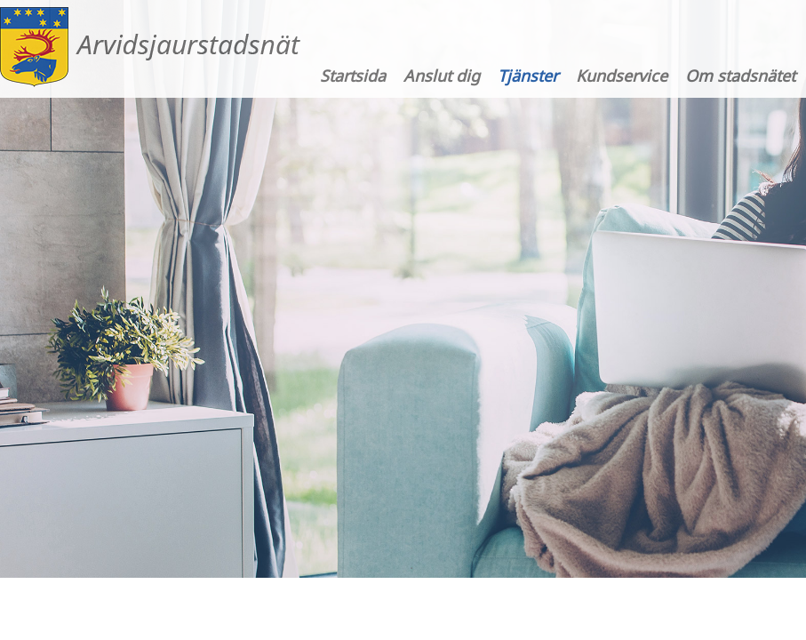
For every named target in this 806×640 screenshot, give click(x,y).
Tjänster (528, 75)
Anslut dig (441, 75)
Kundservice (621, 75)
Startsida (353, 75)
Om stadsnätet (740, 75)
